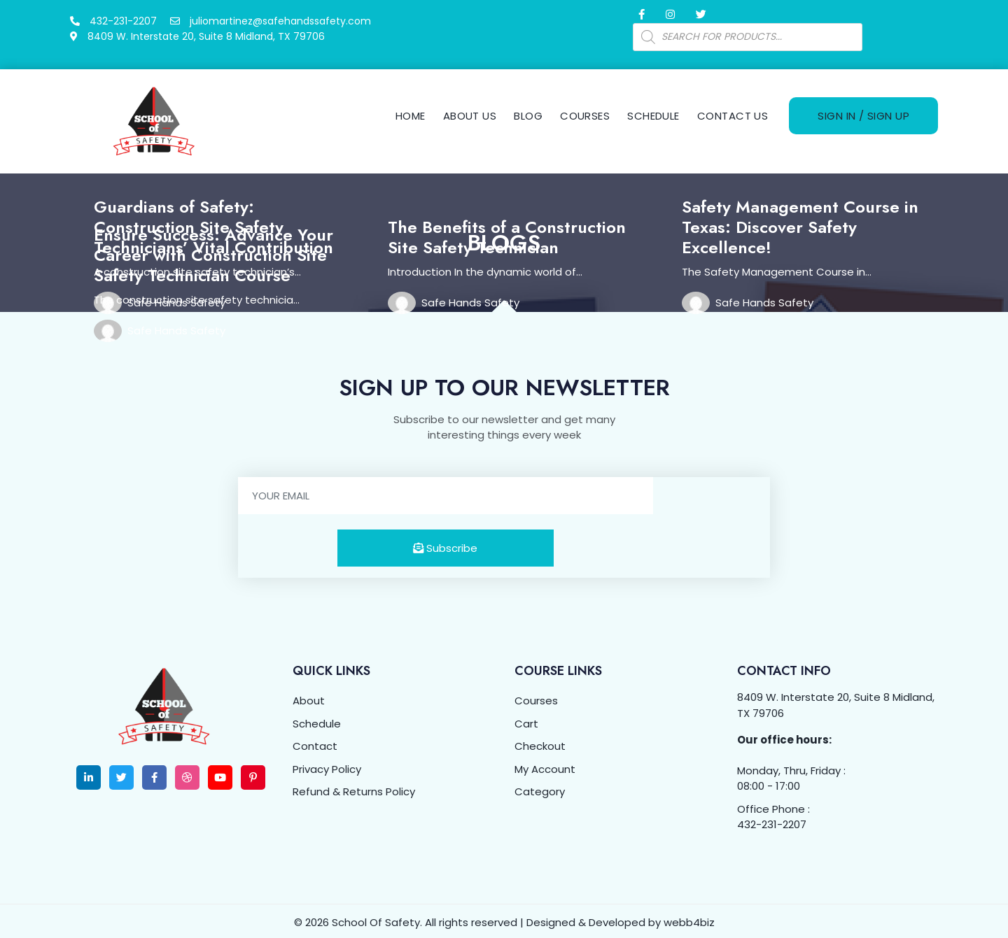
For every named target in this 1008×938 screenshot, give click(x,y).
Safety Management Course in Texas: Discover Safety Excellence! (800, 224)
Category (539, 788)
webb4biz (689, 919)
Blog (528, 114)
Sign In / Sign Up (863, 114)
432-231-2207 (771, 821)
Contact (315, 743)
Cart (526, 720)
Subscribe (445, 545)
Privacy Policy (327, 766)
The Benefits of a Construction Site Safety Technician (507, 234)
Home (411, 114)
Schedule (653, 114)
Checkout (540, 743)
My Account (544, 766)
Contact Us (733, 114)
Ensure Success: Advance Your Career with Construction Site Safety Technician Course (213, 252)
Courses (585, 114)
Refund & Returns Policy (354, 788)
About (309, 697)
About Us (470, 114)
